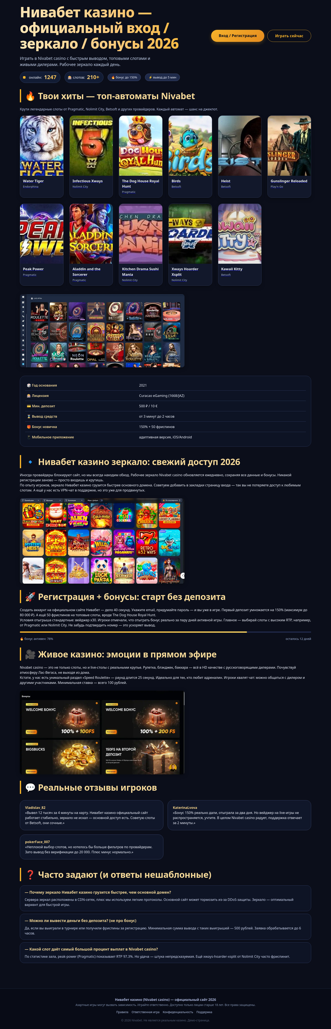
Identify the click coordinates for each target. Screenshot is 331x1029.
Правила (122, 1012)
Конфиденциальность (178, 1012)
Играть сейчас (289, 35)
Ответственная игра (146, 1012)
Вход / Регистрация (238, 35)
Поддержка (204, 1012)
